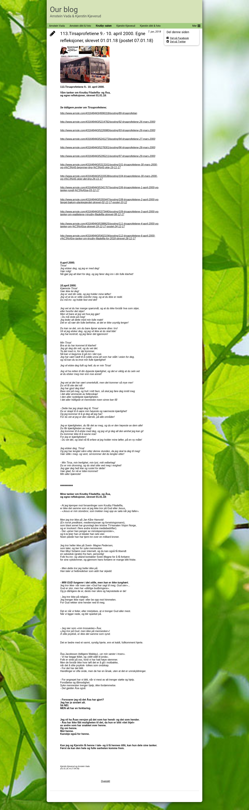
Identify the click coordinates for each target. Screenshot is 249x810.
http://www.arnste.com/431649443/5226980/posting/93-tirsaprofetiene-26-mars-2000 (107, 130)
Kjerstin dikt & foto (150, 25)
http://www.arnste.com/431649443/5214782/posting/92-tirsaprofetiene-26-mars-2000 (107, 121)
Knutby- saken (104, 25)
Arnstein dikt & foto (80, 25)
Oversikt (105, 781)
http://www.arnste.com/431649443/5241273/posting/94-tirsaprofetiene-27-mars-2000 (107, 139)
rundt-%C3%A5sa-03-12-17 (83, 190)
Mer (196, 25)
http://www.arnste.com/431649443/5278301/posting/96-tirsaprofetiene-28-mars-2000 (107, 147)
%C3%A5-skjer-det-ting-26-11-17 (84, 179)
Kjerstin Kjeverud (125, 25)
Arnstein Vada (57, 25)
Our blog (64, 9)
